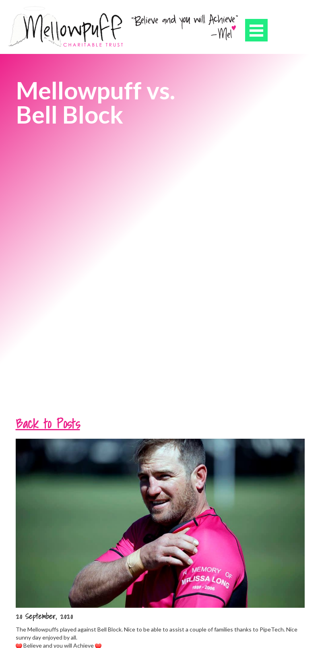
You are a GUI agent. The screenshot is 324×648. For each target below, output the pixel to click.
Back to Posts (48, 423)
